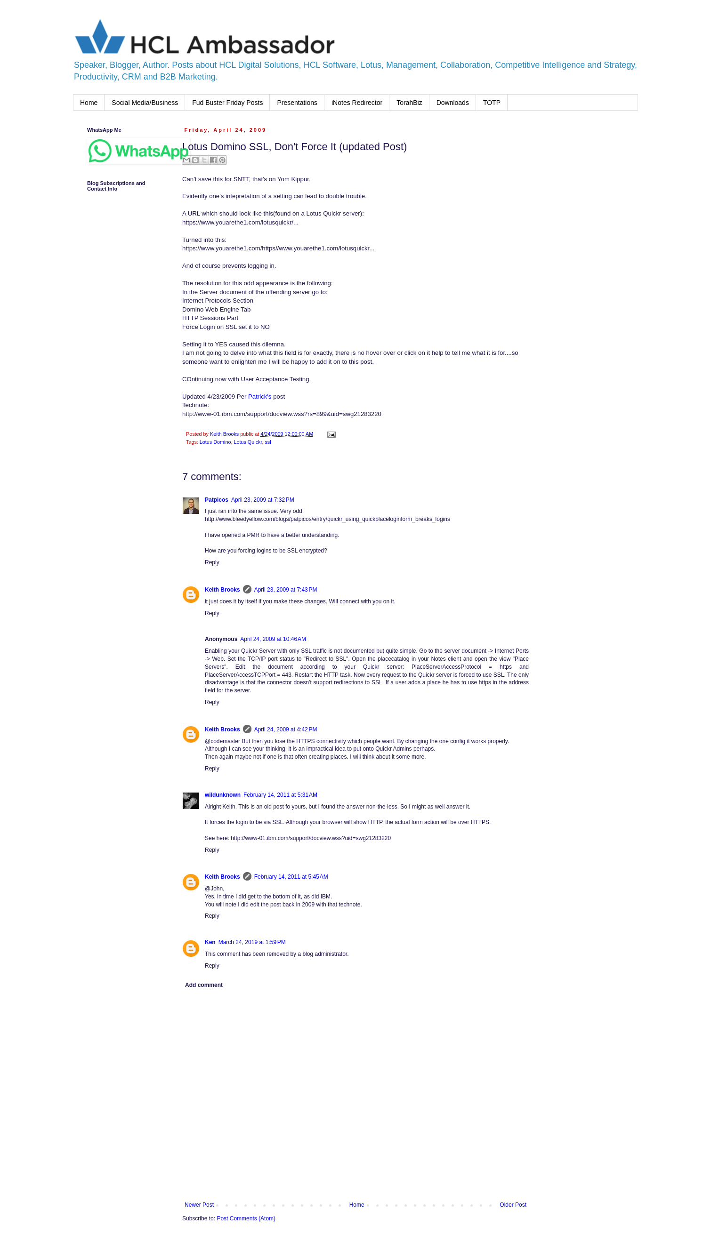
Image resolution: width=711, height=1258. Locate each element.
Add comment (204, 985)
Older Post (513, 1205)
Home (88, 102)
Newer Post (199, 1205)
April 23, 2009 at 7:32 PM (262, 500)
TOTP (492, 102)
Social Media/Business (145, 102)
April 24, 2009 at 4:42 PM (285, 729)
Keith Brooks (222, 589)
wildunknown (223, 795)
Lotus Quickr (248, 442)
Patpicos (216, 500)
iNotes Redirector (356, 102)
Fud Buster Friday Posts (227, 102)
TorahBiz (409, 102)
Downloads (452, 102)
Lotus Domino (215, 442)
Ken (210, 942)
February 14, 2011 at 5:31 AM (280, 795)
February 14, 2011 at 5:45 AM (291, 876)
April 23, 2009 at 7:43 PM (285, 589)
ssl (268, 442)
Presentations (297, 102)
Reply (212, 562)
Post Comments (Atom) (246, 1218)
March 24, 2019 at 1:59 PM (252, 942)
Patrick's (259, 396)
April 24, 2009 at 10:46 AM (273, 639)
